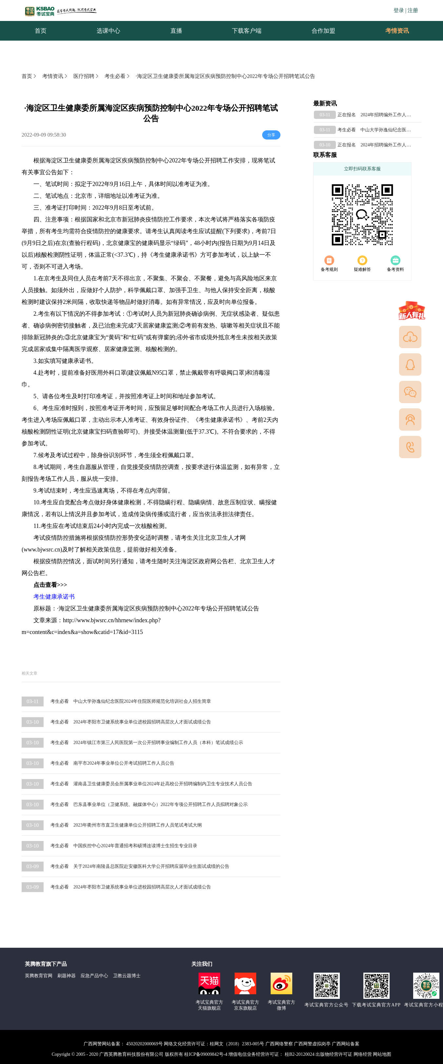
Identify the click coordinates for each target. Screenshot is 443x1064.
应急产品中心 (94, 975)
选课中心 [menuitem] (108, 31)
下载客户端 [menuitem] (246, 31)
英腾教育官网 (38, 975)
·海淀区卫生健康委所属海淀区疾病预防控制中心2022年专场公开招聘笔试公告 (225, 76)
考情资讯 (391, 31)
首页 (29, 76)
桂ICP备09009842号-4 (205, 1054)
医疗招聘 (86, 76)
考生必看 (118, 76)
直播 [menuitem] (176, 31)
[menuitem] (397, 31)
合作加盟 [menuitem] (323, 31)
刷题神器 (66, 975)
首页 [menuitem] (41, 31)
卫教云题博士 (127, 975)
